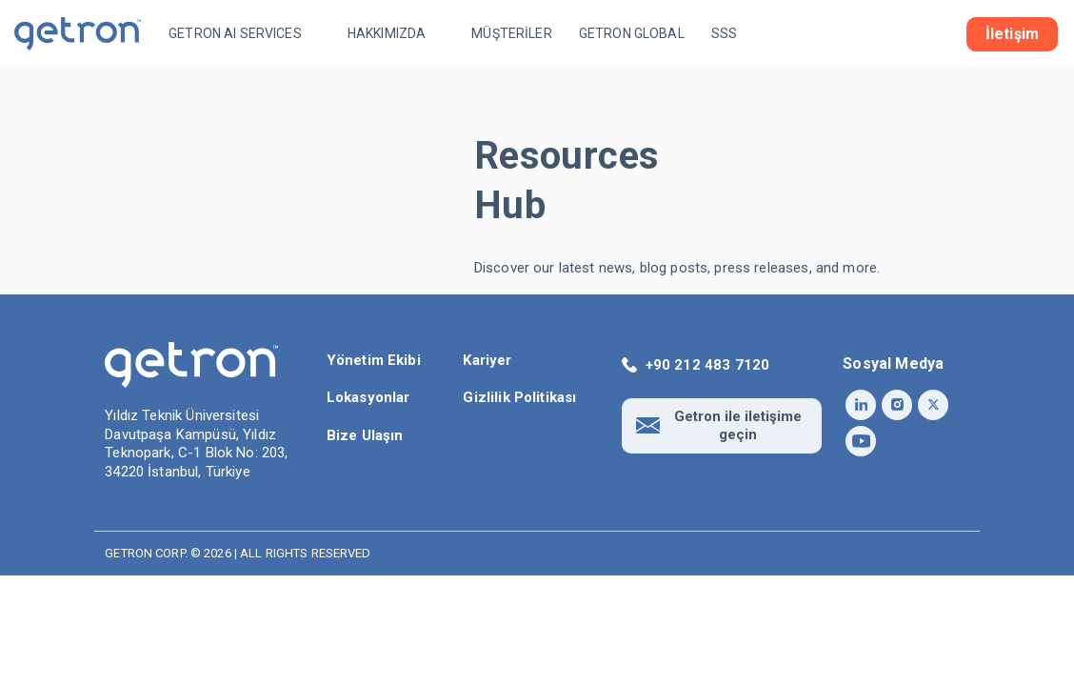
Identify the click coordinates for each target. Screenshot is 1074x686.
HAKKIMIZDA (387, 33)
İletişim (1012, 34)
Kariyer (487, 360)
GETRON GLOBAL (632, 33)
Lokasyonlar (368, 397)
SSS (724, 33)
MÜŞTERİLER (511, 33)
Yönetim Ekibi (374, 360)
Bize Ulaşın (365, 435)
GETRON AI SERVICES (235, 33)
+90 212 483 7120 (707, 364)
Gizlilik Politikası (519, 397)
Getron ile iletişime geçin (738, 425)
